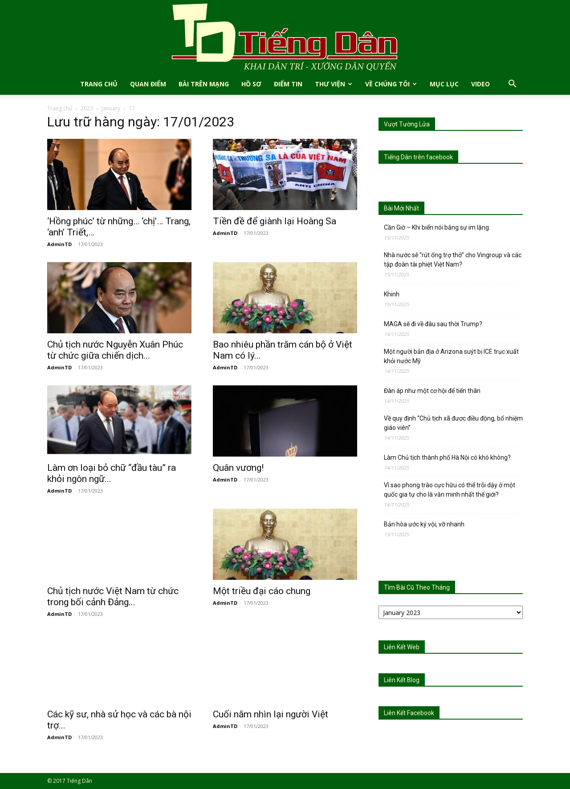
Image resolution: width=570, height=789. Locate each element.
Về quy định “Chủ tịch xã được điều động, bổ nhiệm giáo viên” (453, 423)
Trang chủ (59, 108)
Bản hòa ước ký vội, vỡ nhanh (424, 524)
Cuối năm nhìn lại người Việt (270, 714)
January (111, 108)
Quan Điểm (148, 84)
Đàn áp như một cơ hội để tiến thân (432, 390)
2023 (87, 108)
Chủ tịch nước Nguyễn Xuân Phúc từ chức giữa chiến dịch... (115, 350)
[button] (512, 85)
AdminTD (59, 244)
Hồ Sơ (251, 84)
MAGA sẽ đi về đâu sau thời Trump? (433, 324)
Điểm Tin (288, 84)
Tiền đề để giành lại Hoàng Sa (274, 221)
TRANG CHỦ (99, 84)
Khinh (391, 294)
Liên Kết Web (401, 647)
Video (480, 84)
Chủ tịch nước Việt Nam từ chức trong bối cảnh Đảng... (113, 596)
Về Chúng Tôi (391, 84)
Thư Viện (333, 84)
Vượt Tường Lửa (407, 124)
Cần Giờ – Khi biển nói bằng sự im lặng (436, 227)
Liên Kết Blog (401, 680)
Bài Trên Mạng (204, 84)
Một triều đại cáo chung (261, 591)
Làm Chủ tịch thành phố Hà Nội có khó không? (447, 457)
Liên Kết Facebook (409, 712)
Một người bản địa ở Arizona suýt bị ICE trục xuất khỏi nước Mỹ (451, 356)
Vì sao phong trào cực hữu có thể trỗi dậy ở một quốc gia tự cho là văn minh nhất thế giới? (449, 489)
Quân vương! (238, 467)
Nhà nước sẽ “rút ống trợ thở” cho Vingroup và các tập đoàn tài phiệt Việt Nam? (452, 259)
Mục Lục (444, 84)
